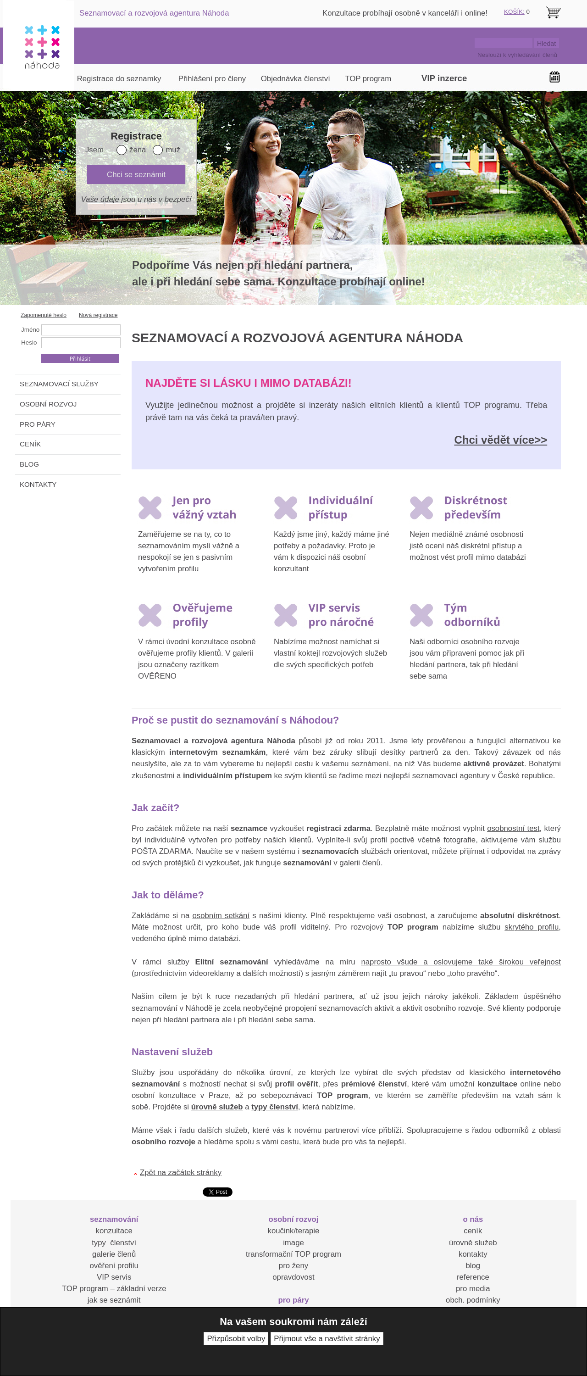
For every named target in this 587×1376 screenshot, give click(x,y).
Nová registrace (98, 315)
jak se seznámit (114, 1300)
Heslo (29, 342)
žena (137, 149)
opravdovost (293, 1277)
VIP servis (114, 1277)
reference (473, 1277)
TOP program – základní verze (114, 1288)
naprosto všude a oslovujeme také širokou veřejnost (461, 962)
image (293, 1242)
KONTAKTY (38, 484)
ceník (473, 1230)
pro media (473, 1288)
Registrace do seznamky (119, 78)
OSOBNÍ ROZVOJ (48, 404)
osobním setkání (220, 915)
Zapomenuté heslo (43, 315)
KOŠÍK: (514, 11)
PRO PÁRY (37, 424)
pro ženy (293, 1265)
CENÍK (30, 444)
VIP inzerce (444, 78)
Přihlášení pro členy (212, 78)
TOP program (368, 78)
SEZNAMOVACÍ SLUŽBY (59, 384)
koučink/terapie (294, 1230)
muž (173, 149)
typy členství (114, 1242)
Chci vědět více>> (500, 440)
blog (472, 1265)
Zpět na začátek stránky (181, 1172)
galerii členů (360, 862)
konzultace (114, 1230)
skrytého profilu (531, 927)
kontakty (473, 1254)
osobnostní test (513, 828)
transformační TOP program (293, 1254)
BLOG (29, 464)
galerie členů (114, 1254)
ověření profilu (113, 1265)
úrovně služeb (473, 1242)
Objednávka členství (295, 78)
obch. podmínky (473, 1300)
